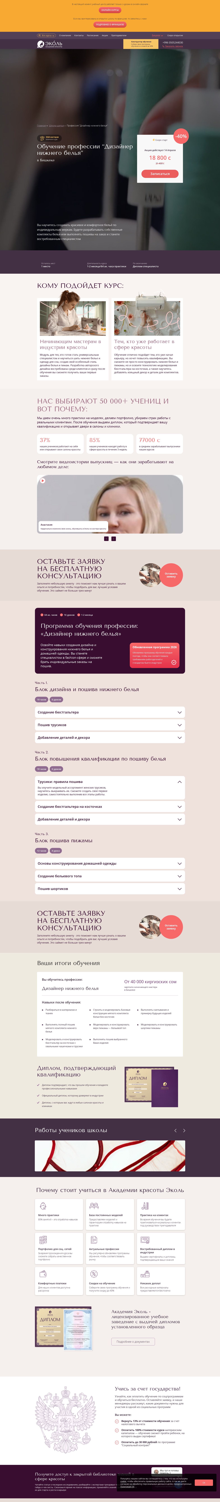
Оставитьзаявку (171, 575)
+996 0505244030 (173, 42)
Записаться (160, 173)
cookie (123, 1481)
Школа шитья (56, 125)
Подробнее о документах (133, 1342)
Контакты (79, 35)
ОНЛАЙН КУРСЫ (110, 10)
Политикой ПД (127, 1486)
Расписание (92, 35)
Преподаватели (118, 35)
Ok (204, 1482)
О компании (65, 35)
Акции (105, 35)
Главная (41, 125)
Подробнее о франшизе (110, 24)
